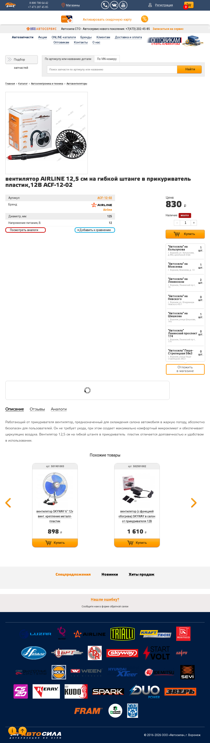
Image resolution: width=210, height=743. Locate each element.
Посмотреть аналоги (24, 230)
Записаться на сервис (168, 28)
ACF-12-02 (104, 198)
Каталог (23, 83)
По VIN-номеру (107, 59)
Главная (10, 83)
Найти (190, 69)
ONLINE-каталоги (64, 37)
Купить (189, 234)
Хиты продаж (141, 574)
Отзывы (37, 409)
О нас (96, 42)
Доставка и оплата (128, 37)
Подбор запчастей (21, 61)
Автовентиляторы (76, 83)
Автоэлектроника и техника (47, 83)
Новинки (110, 574)
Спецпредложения (73, 574)
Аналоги (59, 409)
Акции (42, 37)
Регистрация (164, 5)
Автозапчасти (22, 37)
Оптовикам (61, 42)
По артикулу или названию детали (68, 59)
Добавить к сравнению (94, 230)
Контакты (81, 42)
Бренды (86, 37)
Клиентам (103, 37)
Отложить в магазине (185, 369)
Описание (14, 409)
